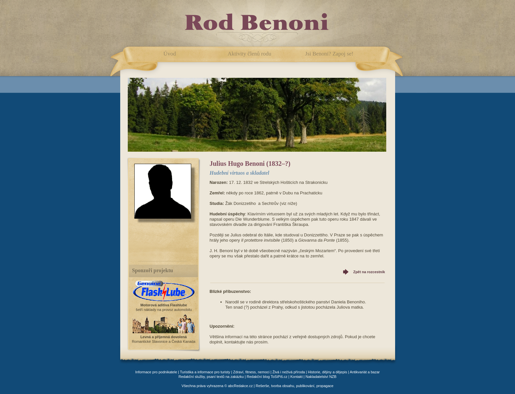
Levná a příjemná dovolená (163, 337)
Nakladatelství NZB (320, 377)
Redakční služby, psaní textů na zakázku (211, 377)
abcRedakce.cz (240, 386)
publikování (305, 386)
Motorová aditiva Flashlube (164, 305)
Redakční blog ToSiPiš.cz (267, 377)
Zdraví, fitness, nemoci (251, 372)
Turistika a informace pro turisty (205, 372)
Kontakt (296, 377)
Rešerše (262, 386)
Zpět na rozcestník (369, 272)
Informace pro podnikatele (156, 372)
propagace (324, 386)
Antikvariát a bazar (365, 372)
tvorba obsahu (282, 386)
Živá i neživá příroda (288, 372)
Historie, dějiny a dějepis (327, 372)
